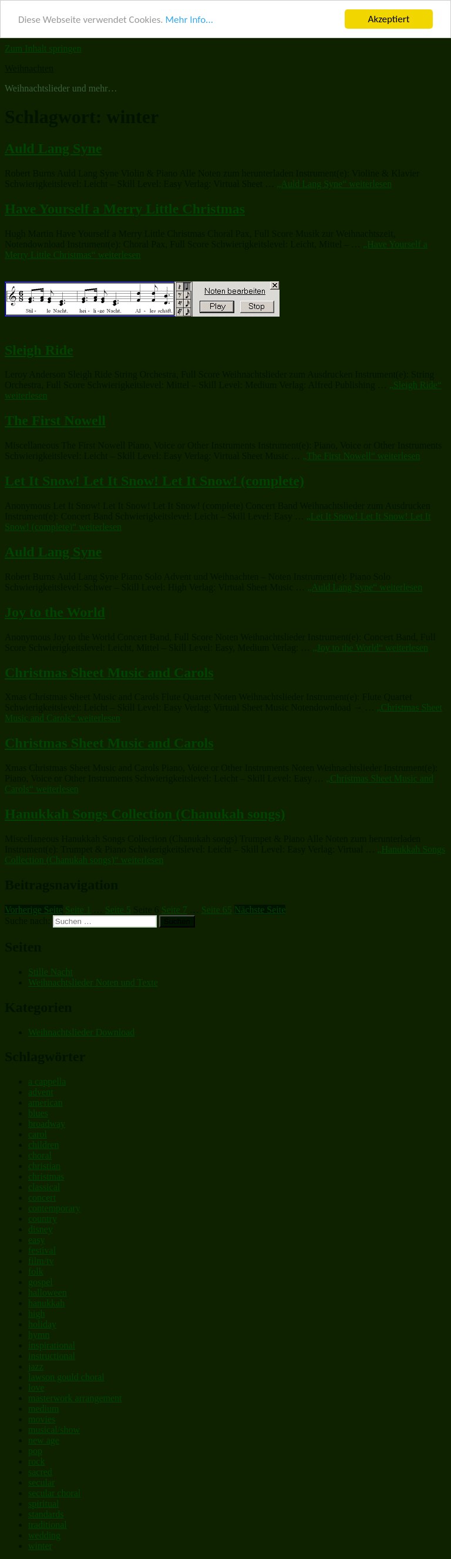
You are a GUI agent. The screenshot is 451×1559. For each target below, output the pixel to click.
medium (43, 1409)
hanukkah (46, 1303)
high (36, 1314)
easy (36, 1240)
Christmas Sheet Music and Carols (109, 672)
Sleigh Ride (39, 350)
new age (43, 1440)
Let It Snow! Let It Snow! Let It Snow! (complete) (154, 480)
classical (44, 1187)
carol (37, 1134)
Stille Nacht (50, 972)
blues (38, 1113)
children (43, 1145)
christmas (46, 1176)
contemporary (54, 1208)
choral (40, 1155)
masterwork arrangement (75, 1398)
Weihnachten (29, 68)
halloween (47, 1293)
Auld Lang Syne (53, 148)
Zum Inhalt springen (43, 48)
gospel (40, 1282)
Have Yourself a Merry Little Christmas (125, 208)
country (42, 1219)
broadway (46, 1124)
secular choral (54, 1493)
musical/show (54, 1430)
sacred (40, 1472)
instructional (51, 1356)
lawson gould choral (66, 1377)
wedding (44, 1535)
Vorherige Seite (34, 910)
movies (41, 1419)
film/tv (41, 1261)
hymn (38, 1335)
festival (42, 1250)
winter (40, 1546)
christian (44, 1166)
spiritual (43, 1504)
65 (216, 910)
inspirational (51, 1345)
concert (42, 1198)
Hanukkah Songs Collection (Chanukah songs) (145, 813)
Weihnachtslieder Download (81, 1032)
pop (35, 1451)
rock (36, 1461)
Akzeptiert (389, 19)
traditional (47, 1525)
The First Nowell (55, 420)
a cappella (47, 1081)
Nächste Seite (260, 910)
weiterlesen (334, 184)
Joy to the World (55, 612)
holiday (42, 1324)
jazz (35, 1366)
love (36, 1387)
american (45, 1103)
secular (41, 1482)
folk (35, 1271)
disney (40, 1229)
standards (45, 1514)
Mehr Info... (189, 19)
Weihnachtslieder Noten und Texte (93, 982)
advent (40, 1092)
